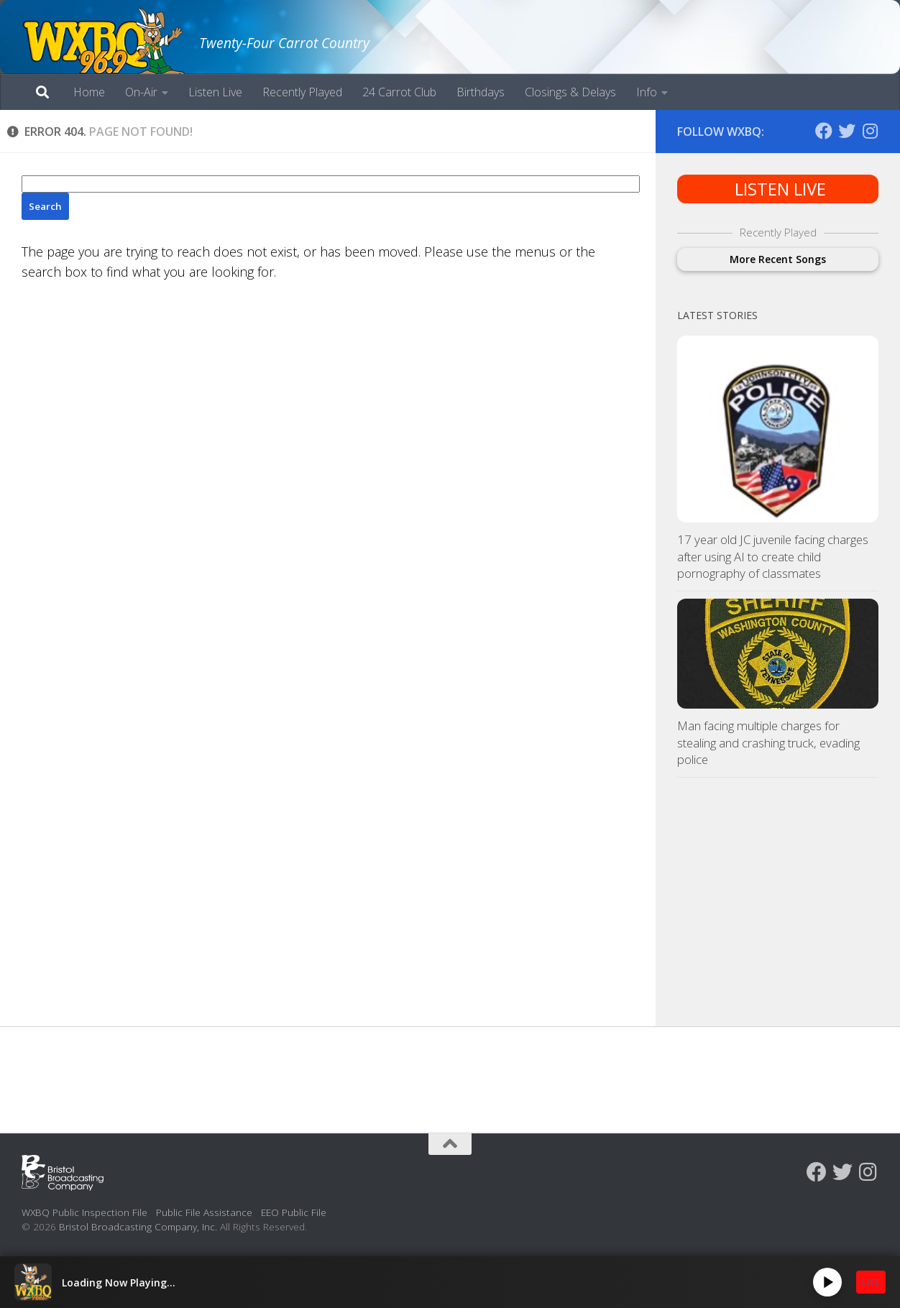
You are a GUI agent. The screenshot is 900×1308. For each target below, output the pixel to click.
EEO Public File (293, 1212)
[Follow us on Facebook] (823, 130)
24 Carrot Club (399, 92)
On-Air (141, 92)
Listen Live (215, 92)
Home (89, 92)
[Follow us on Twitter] (846, 130)
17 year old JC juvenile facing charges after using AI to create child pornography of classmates (772, 556)
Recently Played (302, 92)
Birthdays (480, 92)
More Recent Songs (778, 259)
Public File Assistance (204, 1212)
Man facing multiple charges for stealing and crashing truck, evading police (768, 742)
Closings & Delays (570, 92)
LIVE (871, 1281)
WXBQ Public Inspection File (84, 1212)
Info (646, 92)
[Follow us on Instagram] (869, 130)
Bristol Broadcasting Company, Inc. (138, 1226)
